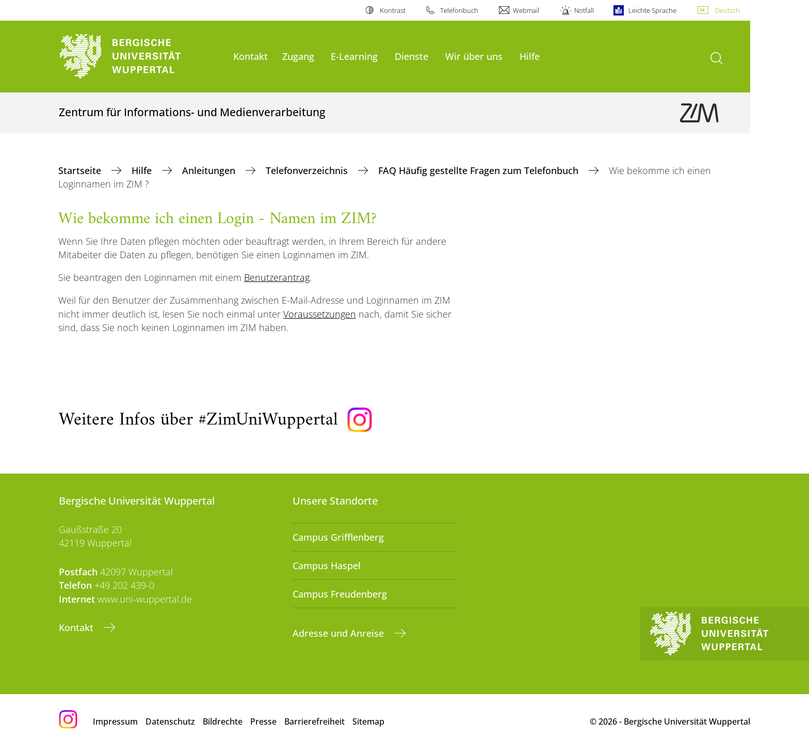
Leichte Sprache (652, 10)
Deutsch (727, 10)
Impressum (115, 721)
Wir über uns (474, 56)
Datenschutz (170, 721)
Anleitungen (210, 170)
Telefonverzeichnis (308, 170)
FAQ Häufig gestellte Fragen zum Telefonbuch (479, 170)
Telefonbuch (459, 10)
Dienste (411, 56)
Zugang (298, 56)
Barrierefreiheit (314, 721)
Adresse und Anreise (339, 633)
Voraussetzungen (319, 314)
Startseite (81, 170)
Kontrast (393, 10)
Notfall (584, 10)
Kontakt (250, 56)
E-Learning (354, 56)
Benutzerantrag (277, 277)
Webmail (526, 10)
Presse (263, 721)
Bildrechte (222, 721)
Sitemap (368, 721)
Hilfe (530, 56)
